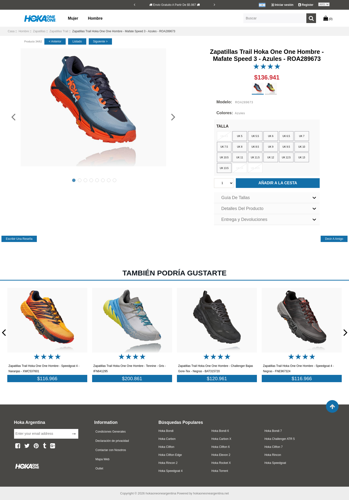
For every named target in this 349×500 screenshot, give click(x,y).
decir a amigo (334, 239)
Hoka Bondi (166, 431)
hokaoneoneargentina (161, 493)
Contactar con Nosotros (110, 450)
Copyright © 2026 (133, 493)
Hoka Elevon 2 (220, 455)
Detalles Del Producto (242, 208)
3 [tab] (85, 180)
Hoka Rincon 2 (168, 463)
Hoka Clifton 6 (220, 447)
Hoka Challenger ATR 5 (279, 439)
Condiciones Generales (110, 431)
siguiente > (100, 41)
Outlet (99, 468)
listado (77, 41)
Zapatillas (39, 31)
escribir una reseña (19, 239)
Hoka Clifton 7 (273, 447)
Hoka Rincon (272, 455)
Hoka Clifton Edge (170, 455)
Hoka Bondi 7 (273, 431)
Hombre (95, 18)
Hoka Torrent (219, 471)
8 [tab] (114, 180)
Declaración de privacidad (112, 441)
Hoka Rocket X (221, 463)
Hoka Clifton (166, 447)
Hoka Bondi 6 (220, 431)
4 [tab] (91, 180)
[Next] (214, 4)
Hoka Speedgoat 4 (170, 471)
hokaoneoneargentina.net (211, 493)
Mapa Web (102, 459)
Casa (11, 31)
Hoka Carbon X (221, 439)
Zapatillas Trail (58, 31)
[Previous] (134, 4)
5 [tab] (97, 180)
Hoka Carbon (167, 439)
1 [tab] (74, 180)
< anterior (55, 41)
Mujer (73, 18)
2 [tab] (79, 180)
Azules (240, 113)
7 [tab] (109, 180)
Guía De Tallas (235, 197)
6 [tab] (103, 180)
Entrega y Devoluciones (244, 219)
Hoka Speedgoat (275, 463)
